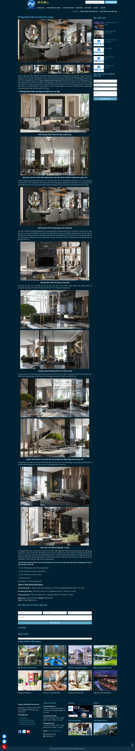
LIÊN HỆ (102, 8)
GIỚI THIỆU (88, 8)
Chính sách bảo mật (27, 720)
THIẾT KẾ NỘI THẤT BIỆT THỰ (89, 11)
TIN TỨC (96, 8)
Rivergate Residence (24, 693)
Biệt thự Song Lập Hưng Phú (77, 668)
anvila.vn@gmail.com (54, 731)
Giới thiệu (24, 718)
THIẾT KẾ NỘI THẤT (68, 8)
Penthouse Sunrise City (75, 693)
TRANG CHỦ (40, 8)
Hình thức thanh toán (28, 722)
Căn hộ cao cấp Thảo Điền (51, 693)
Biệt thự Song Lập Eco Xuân (102, 668)
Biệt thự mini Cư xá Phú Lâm (27, 668)
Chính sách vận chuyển (28, 724)
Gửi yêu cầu (55, 623)
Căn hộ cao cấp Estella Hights (52, 668)
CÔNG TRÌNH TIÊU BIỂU (53, 8)
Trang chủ (75, 11)
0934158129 (111, 2)
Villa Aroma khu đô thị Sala (102, 693)
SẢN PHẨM (79, 8)
